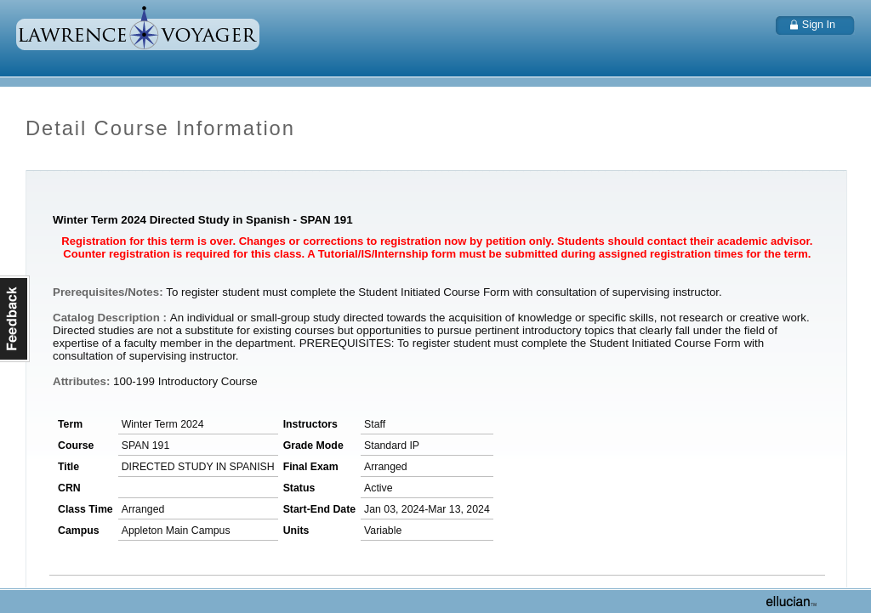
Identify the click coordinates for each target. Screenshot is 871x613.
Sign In (818, 25)
